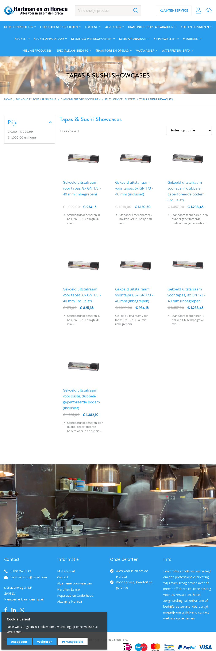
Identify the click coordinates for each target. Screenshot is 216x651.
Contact (62, 577)
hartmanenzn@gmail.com (29, 577)
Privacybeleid (72, 641)
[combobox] (108, 10)
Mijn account (66, 571)
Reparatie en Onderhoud (75, 595)
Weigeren (44, 641)
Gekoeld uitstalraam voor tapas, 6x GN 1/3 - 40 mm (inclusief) (134, 188)
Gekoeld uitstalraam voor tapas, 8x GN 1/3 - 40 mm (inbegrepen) (82, 188)
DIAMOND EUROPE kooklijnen (80, 99)
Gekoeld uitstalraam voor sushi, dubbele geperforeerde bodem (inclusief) (185, 191)
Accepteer (19, 641)
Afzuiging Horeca (69, 601)
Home (8, 99)
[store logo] (36, 10)
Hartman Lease (68, 589)
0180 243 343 (21, 571)
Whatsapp (22, 610)
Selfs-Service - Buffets (120, 99)
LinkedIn (13, 610)
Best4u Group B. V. (114, 640)
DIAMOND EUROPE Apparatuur (36, 99)
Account (198, 10)
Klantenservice (173, 10)
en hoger (22, 137)
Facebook (5, 610)
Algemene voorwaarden (74, 583)
